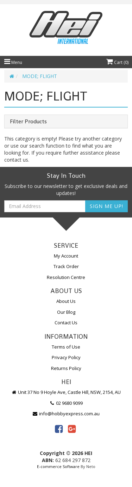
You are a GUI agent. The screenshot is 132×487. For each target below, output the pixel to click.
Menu (13, 62)
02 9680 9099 (66, 403)
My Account (66, 256)
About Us (66, 301)
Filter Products (28, 121)
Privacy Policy (66, 357)
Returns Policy (66, 368)
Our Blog (66, 312)
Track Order (66, 266)
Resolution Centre (66, 277)
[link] (59, 428)
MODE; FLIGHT (39, 76)
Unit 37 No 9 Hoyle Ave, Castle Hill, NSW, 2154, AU (66, 392)
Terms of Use (66, 347)
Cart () (117, 62)
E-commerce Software (58, 466)
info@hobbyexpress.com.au (66, 413)
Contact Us (66, 322)
